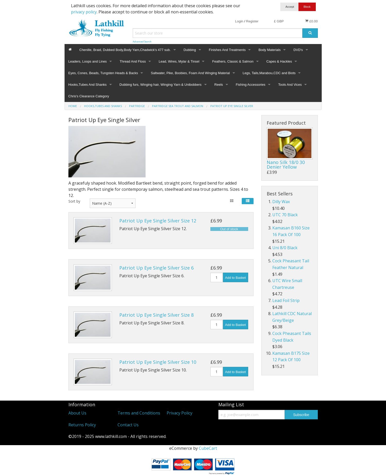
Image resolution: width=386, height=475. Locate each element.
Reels (218, 85)
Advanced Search (142, 41)
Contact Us (128, 425)
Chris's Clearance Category (88, 96)
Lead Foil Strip (286, 300)
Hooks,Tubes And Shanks (87, 85)
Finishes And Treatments (227, 50)
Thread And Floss (133, 61)
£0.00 (311, 21)
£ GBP (279, 21)
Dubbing (190, 50)
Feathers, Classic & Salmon (232, 61)
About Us (77, 413)
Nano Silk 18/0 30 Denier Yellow (286, 164)
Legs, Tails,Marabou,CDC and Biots (269, 73)
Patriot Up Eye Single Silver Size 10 (157, 362)
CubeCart (208, 448)
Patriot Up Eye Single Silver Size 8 (156, 315)
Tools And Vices (290, 85)
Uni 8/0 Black (285, 248)
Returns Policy (82, 425)
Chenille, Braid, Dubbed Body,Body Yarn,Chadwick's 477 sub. (125, 50)
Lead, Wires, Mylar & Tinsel (179, 61)
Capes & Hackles (279, 61)
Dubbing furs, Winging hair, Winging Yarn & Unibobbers (161, 85)
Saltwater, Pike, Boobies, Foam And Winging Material (190, 73)
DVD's (298, 50)
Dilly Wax (281, 201)
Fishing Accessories (250, 85)
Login (239, 21)
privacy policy (84, 12)
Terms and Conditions (139, 413)
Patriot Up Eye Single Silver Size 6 (156, 268)
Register (252, 21)
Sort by (74, 201)
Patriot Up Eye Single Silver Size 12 (157, 221)
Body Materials (269, 50)
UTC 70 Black (285, 215)
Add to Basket (235, 278)
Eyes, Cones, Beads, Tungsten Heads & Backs (103, 73)
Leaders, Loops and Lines (87, 61)
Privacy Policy (179, 413)
